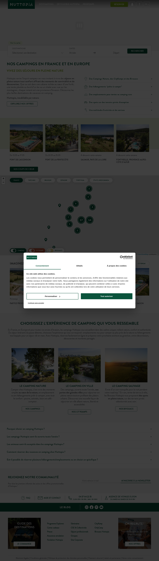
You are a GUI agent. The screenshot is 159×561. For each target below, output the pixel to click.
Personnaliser (52, 296)
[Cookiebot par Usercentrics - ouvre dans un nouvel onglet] (122, 257)
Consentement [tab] (42, 266)
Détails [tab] (79, 266)
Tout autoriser (106, 296)
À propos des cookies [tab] (117, 266)
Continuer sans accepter (36, 303)
